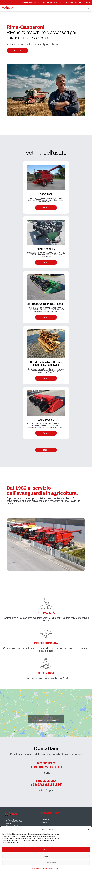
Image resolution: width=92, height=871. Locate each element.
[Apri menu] (88, 7)
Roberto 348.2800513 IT (30, 2)
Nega (46, 856)
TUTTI (46, 450)
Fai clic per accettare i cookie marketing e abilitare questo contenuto (46, 719)
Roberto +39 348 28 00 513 (46, 765)
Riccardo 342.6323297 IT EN (53, 2)
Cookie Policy (36, 868)
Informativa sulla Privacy (50, 868)
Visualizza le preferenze (46, 863)
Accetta (46, 849)
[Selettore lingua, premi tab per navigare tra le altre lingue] (88, 2)
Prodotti (17, 50)
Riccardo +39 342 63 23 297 (46, 783)
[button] (88, 829)
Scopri (46, 207)
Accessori (44, 823)
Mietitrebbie (45, 820)
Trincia (43, 826)
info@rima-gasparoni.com (74, 2)
